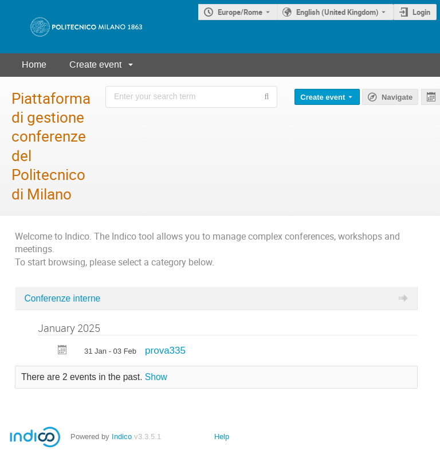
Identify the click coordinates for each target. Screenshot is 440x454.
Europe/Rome (240, 12)
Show (156, 377)
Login (421, 12)
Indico (122, 436)
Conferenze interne (63, 298)
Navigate (397, 97)
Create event (95, 64)
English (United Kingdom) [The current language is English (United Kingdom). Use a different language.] (337, 12)
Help (221, 436)
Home (34, 64)
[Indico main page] (75, 26)
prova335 (165, 350)
